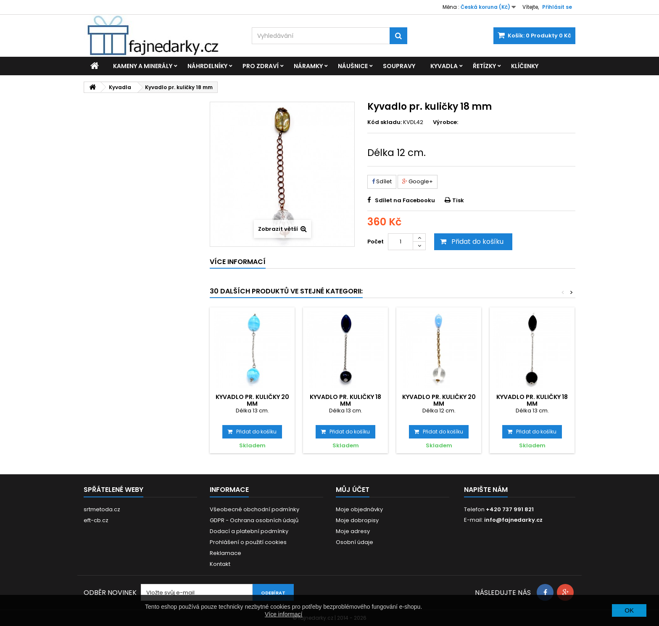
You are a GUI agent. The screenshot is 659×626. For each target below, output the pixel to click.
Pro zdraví (261, 66)
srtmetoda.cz (102, 509)
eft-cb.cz (96, 520)
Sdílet (382, 181)
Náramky (308, 66)
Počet (375, 242)
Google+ (417, 181)
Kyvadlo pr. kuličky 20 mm (252, 400)
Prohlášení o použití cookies (248, 542)
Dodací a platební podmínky (249, 531)
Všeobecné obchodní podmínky (254, 509)
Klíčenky (524, 66)
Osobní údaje (354, 542)
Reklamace (225, 553)
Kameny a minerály (142, 66)
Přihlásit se (557, 7)
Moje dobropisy (357, 520)
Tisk (458, 200)
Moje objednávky (359, 509)
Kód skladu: (384, 122)
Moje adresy (353, 531)
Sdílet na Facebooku (405, 200)
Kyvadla (444, 66)
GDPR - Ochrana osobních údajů (254, 520)
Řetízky (484, 66)
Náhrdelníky (207, 66)
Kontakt (220, 564)
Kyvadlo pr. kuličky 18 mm (345, 400)
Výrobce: (445, 122)
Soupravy (399, 66)
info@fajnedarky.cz (513, 520)
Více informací (283, 614)
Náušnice (353, 66)
